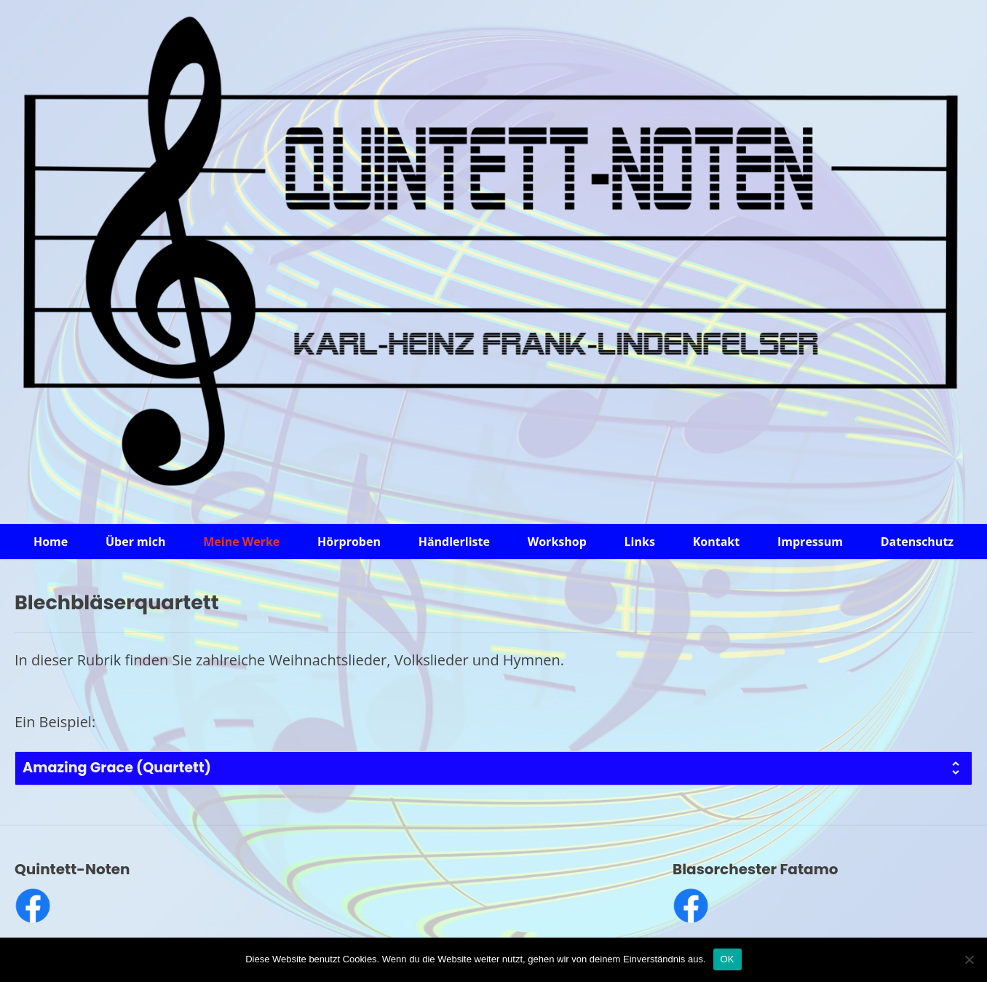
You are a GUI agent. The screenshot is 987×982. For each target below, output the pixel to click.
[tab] (493, 768)
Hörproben (349, 542)
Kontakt (716, 542)
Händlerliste (454, 542)
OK (727, 959)
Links (640, 542)
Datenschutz (917, 542)
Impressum (810, 542)
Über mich (135, 542)
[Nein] (969, 959)
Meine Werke (241, 542)
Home (50, 542)
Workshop (557, 542)
